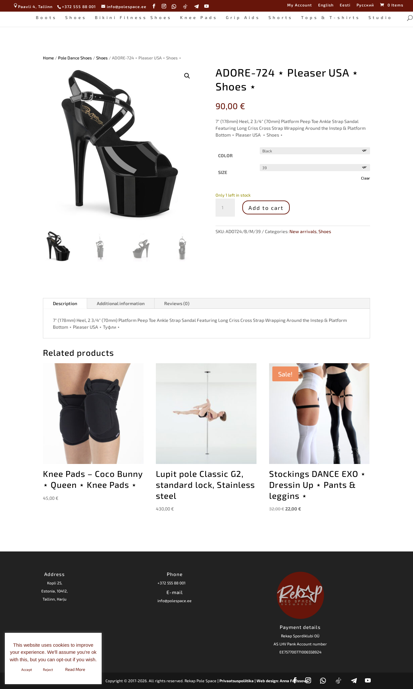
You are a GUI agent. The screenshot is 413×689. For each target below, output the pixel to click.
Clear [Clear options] (365, 178)
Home (48, 57)
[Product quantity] (225, 208)
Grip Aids (240, 17)
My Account (299, 5)
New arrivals (303, 231)
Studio (378, 17)
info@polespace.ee (174, 600)
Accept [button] (26, 669)
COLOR (225, 155)
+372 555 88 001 (171, 583)
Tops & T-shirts (328, 17)
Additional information (121, 303)
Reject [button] (48, 669)
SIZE (222, 172)
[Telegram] (196, 6)
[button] (187, 76)
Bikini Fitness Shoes (130, 17)
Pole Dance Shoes (75, 57)
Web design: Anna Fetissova (282, 680)
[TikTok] (185, 6)
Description (65, 303)
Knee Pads (196, 17)
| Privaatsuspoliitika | (236, 680)
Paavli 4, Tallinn (33, 6)
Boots (43, 17)
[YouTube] (206, 6)
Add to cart (266, 207)
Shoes (73, 17)
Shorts (278, 17)
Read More (75, 669)
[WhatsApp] (174, 6)
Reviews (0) (176, 303)
